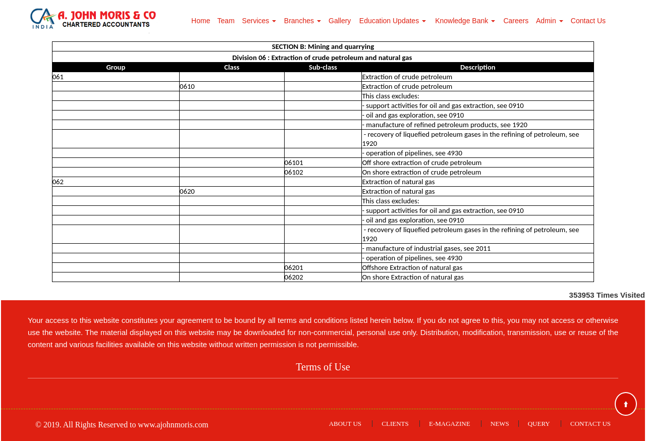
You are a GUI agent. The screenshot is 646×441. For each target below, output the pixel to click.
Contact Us (588, 21)
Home (200, 21)
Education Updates (392, 21)
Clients (395, 423)
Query (539, 423)
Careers (515, 21)
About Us (345, 423)
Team (226, 21)
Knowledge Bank (465, 21)
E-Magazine (449, 423)
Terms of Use (323, 366)
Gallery (340, 21)
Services (259, 21)
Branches (302, 21)
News (500, 423)
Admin (549, 21)
